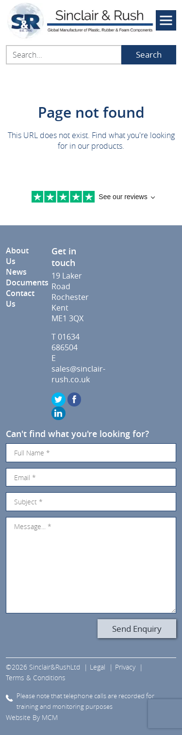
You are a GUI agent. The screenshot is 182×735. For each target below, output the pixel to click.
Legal (97, 667)
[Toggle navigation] (166, 20)
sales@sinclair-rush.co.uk (78, 374)
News (16, 271)
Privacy (125, 667)
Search (149, 54)
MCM (50, 717)
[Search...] (64, 54)
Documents (27, 282)
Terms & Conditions (36, 677)
